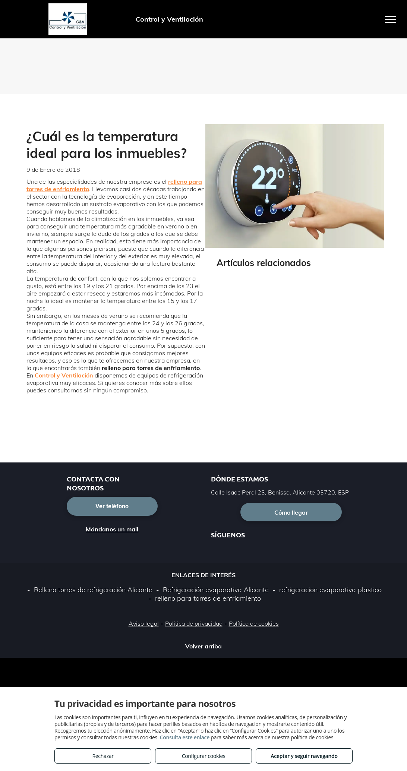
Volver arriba (203, 646)
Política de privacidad (194, 623)
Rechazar (102, 755)
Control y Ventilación (64, 375)
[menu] (390, 19)
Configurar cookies (203, 755)
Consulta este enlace (184, 737)
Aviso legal (144, 623)
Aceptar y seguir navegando (304, 755)
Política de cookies (254, 623)
